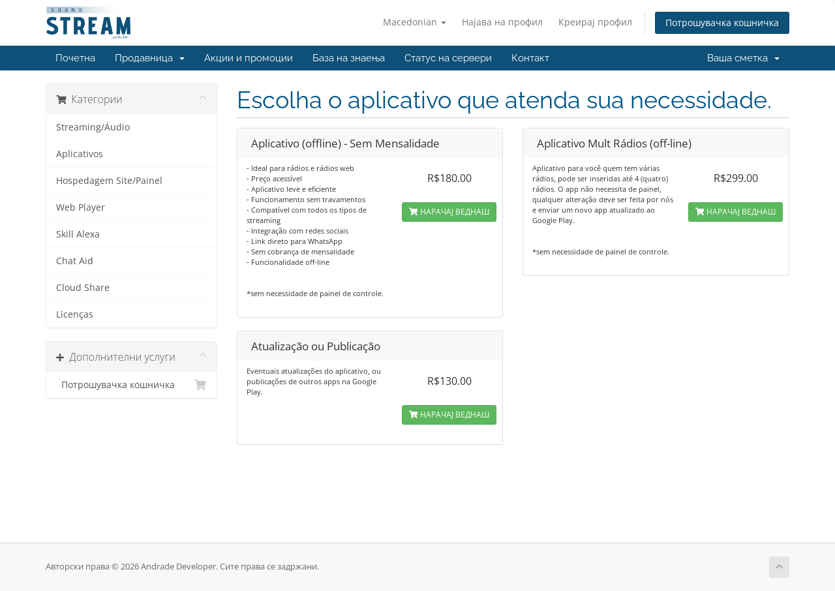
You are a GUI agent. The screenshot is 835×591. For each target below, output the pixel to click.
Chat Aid (74, 261)
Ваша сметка (743, 58)
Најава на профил (502, 22)
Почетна (75, 58)
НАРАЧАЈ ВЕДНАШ (449, 211)
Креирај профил (595, 22)
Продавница (150, 58)
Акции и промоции (248, 58)
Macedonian (414, 22)
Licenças (74, 314)
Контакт (530, 58)
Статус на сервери (448, 58)
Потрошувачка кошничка (722, 22)
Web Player (80, 207)
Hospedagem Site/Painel (109, 181)
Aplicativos (79, 154)
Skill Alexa (78, 234)
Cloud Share (83, 288)
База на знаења (348, 58)
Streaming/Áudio (93, 127)
